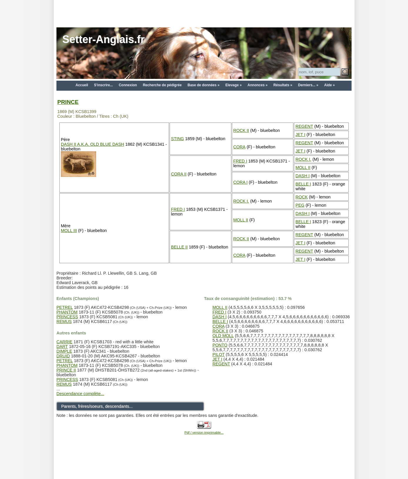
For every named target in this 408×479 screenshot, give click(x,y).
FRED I (240, 161)
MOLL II (302, 167)
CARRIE (64, 341)
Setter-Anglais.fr (103, 39)
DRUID (63, 356)
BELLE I (303, 184)
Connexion (128, 85)
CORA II (179, 174)
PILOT (219, 354)
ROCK (301, 197)
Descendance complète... (80, 393)
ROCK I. (303, 159)
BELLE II (179, 247)
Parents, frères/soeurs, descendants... (97, 406)
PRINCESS (67, 316)
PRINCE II (66, 370)
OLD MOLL (223, 335)
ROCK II (241, 130)
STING (177, 138)
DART (62, 346)
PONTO (220, 345)
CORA (239, 147)
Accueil (82, 85)
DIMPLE (64, 351)
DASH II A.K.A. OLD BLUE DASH (92, 144)
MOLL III (69, 230)
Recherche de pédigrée (162, 85)
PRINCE (67, 102)
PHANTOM (67, 312)
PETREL (64, 307)
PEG (299, 205)
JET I (300, 134)
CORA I (240, 182)
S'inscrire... (103, 85)
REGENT (304, 126)
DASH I (302, 175)
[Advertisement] (204, 13)
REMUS (64, 321)
